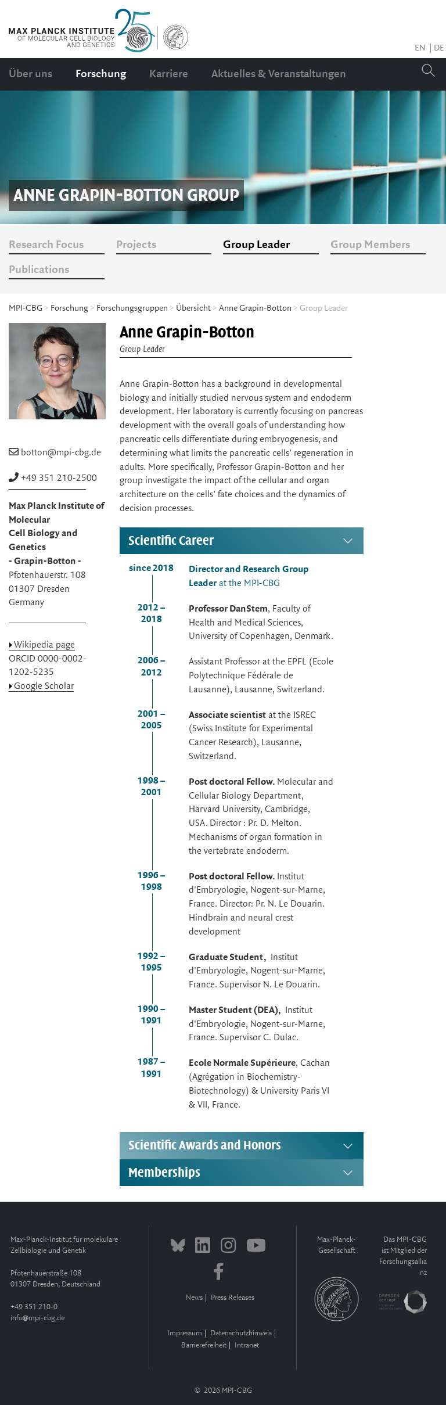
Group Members (370, 245)
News (194, 1298)
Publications (39, 270)
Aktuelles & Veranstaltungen (278, 74)
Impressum (184, 1333)
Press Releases (232, 1298)
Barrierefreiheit (203, 1345)
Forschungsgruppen (132, 308)
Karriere (168, 74)
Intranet (247, 1345)
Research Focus (46, 245)
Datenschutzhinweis (241, 1333)
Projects (136, 245)
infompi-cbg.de (37, 1318)
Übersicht (193, 308)
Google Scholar (44, 686)
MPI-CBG (25, 308)
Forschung (100, 74)
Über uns (30, 74)
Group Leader (256, 245)
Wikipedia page (44, 645)
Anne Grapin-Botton (255, 308)
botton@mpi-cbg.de (61, 453)
